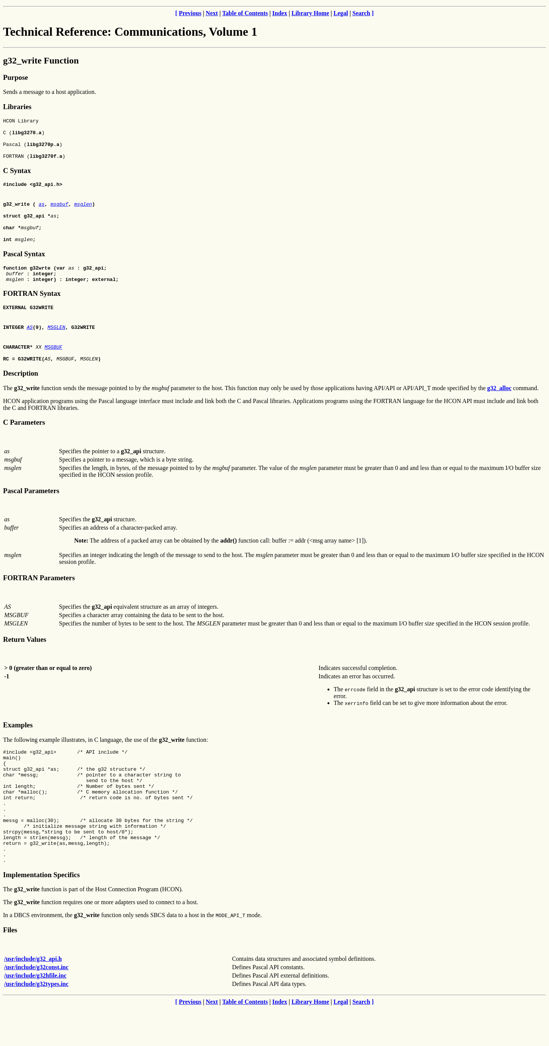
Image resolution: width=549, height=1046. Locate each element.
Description (20, 388)
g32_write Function (41, 60)
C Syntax (17, 175)
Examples (18, 740)
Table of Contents (245, 13)
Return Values (24, 654)
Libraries (17, 107)
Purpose (15, 77)
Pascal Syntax (24, 263)
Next (212, 13)
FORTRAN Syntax (32, 306)
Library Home (310, 13)
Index (279, 13)
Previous (190, 13)
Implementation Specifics (41, 912)
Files (10, 967)
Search (361, 13)
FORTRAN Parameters (39, 593)
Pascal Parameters (31, 506)
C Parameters (24, 437)
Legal (341, 13)
